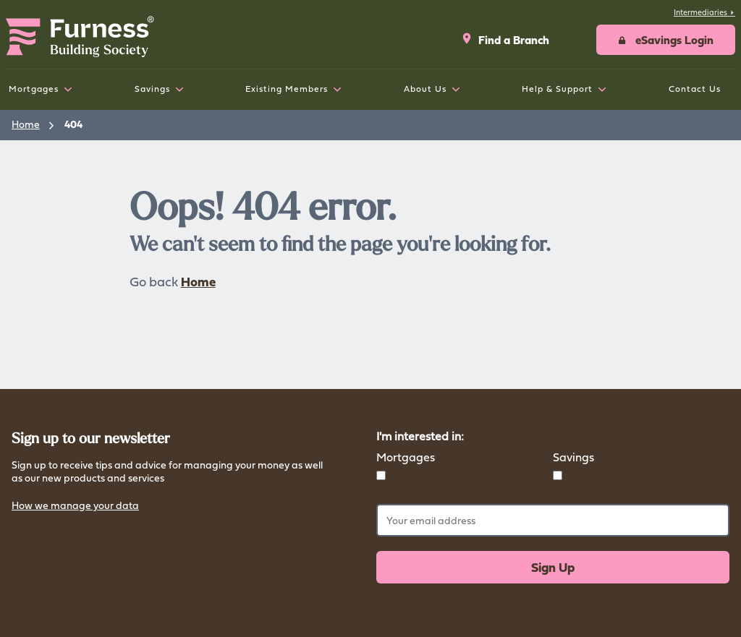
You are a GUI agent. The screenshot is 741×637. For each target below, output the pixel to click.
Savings (152, 88)
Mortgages (34, 88)
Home (26, 124)
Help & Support (557, 88)
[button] (665, 40)
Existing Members (286, 88)
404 (73, 124)
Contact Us (695, 88)
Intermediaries (704, 12)
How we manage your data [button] (75, 506)
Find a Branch (504, 39)
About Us (425, 88)
